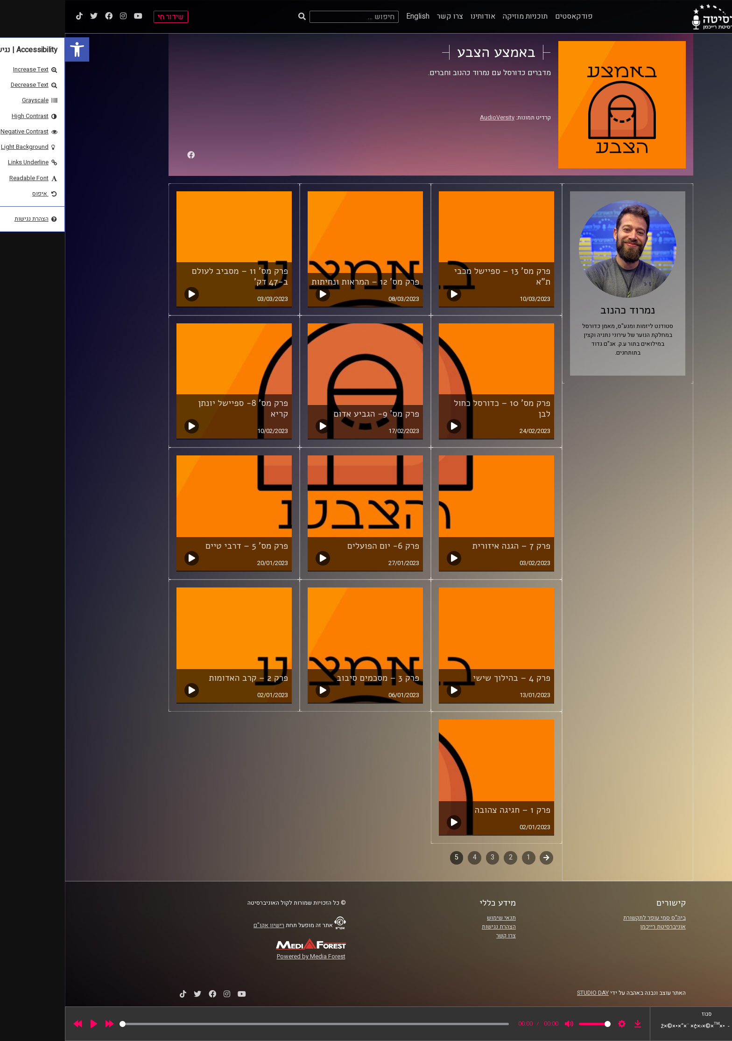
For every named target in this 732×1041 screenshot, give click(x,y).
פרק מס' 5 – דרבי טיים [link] (182, 546)
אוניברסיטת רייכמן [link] (598, 926)
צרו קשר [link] (385, 16)
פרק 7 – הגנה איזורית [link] (447, 546)
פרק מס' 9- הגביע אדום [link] (311, 414)
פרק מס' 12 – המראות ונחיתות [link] (300, 282)
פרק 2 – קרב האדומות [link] (183, 678)
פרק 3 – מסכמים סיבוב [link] (313, 678)
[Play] (28, 1023)
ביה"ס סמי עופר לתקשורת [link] (589, 918)
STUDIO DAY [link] (528, 993)
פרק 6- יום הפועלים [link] (318, 546)
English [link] (353, 16)
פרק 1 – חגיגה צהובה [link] (447, 810)
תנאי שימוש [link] (436, 918)
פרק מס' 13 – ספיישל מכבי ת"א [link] (437, 276)
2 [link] (446, 857)
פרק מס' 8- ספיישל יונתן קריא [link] (178, 408)
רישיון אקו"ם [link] (204, 925)
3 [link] (427, 857)
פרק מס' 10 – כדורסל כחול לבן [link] (437, 408)
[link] (12, 49)
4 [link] (410, 857)
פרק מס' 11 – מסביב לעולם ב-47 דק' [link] (175, 276)
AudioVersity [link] (432, 117)
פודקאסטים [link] (509, 16)
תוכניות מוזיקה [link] (460, 16)
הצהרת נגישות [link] (434, 926)
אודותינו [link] (418, 16)
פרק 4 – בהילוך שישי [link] (447, 678)
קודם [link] (481, 857)
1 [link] (463, 857)
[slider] (249, 1024)
